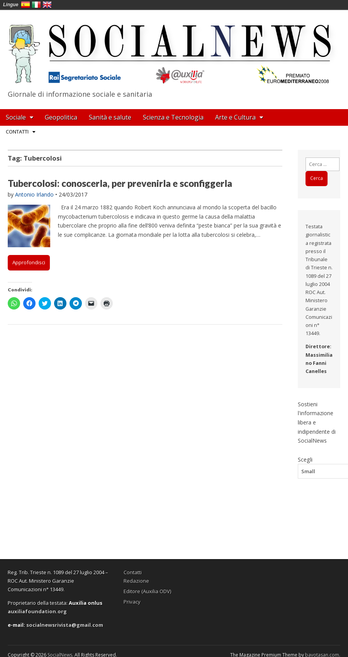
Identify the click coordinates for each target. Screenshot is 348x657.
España (25, 4)
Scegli (305, 459)
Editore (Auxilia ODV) (147, 591)
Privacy (132, 601)
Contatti (17, 131)
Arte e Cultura (235, 117)
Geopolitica (61, 117)
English (47, 4)
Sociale (16, 117)
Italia (36, 4)
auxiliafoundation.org (37, 611)
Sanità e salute (110, 117)
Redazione (136, 580)
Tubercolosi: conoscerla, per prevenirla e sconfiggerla (120, 183)
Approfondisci (28, 262)
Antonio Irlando (34, 194)
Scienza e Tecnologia (173, 117)
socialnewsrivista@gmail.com (64, 624)
